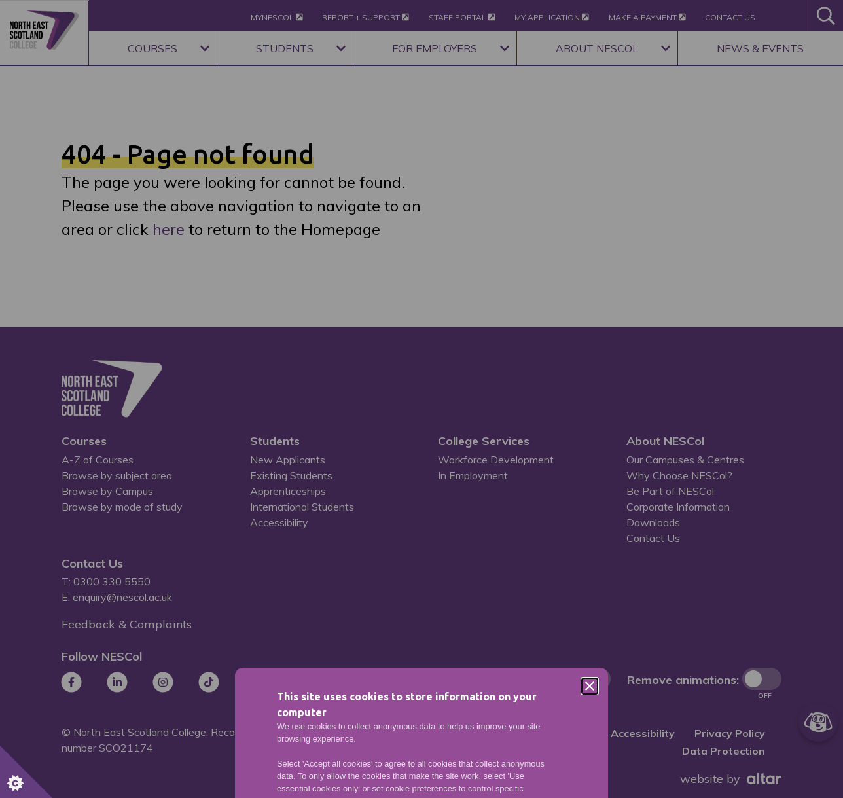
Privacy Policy (450, 506)
